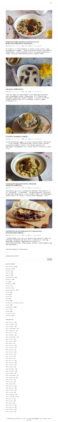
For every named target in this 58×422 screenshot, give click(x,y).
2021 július (9, 356)
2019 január (9, 411)
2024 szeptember (11, 328)
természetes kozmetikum (13, 303)
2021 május (9, 358)
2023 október (10, 335)
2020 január (9, 392)
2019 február (10, 409)
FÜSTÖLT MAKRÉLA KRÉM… (17, 137)
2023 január (9, 349)
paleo (7, 300)
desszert (8, 269)
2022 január (9, 354)
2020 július (9, 379)
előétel (8, 271)
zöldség (8, 315)
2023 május (9, 343)
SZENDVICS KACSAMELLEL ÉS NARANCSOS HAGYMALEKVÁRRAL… (24, 232)
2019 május (9, 403)
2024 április (10, 332)
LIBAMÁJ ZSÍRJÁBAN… (15, 89)
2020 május (9, 384)
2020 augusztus (10, 377)
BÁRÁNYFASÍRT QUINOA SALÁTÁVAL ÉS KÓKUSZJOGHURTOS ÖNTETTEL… (22, 43)
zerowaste (9, 313)
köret (7, 292)
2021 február (10, 364)
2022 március (10, 352)
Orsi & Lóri (16, 46)
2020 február (10, 390)
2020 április (10, 386)
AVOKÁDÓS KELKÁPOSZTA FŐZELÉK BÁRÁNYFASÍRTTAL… (21, 185)
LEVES (7, 296)
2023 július (9, 339)
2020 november (10, 371)
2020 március (10, 388)
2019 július (9, 398)
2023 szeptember (11, 337)
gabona (8, 275)
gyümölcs (8, 279)
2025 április (10, 322)
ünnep (7, 311)
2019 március (10, 407)
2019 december (10, 394)
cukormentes (38, 46)
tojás (7, 305)
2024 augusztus (10, 330)
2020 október (10, 373)
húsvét (8, 286)
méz (7, 298)
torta (7, 309)
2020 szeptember (11, 375)
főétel (8, 273)
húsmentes (9, 283)
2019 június (9, 401)
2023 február (10, 347)
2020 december (10, 369)
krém (7, 294)
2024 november (10, 324)
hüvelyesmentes (10, 290)
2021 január (9, 367)
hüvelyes (8, 288)
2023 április (10, 345)
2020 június (9, 381)
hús (7, 281)
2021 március (10, 362)
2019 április (10, 405)
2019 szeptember (11, 396)
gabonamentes (10, 277)
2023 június (9, 341)
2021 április (10, 360)
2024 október (10, 326)
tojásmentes (9, 307)
